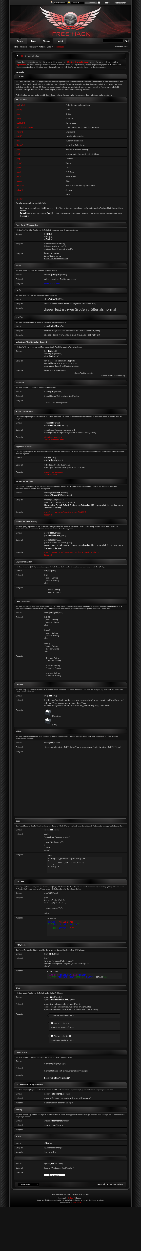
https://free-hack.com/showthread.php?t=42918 (65, 512)
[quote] (19, 181)
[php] (18, 172)
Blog (33, 41)
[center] (30, 127)
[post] (18, 149)
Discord (46, 41)
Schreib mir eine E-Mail (54, 439)
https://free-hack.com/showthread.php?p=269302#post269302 (71, 552)
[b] (17, 105)
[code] (18, 167)
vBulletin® (71, 1198)
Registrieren (120, 3)
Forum (20, 41)
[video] (19, 163)
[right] (24, 127)
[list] (18, 154)
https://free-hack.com (53, 472)
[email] (19, 136)
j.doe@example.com (53, 437)
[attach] (19, 190)
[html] (18, 176)
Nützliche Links (45, 47)
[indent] (19, 132)
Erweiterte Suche (120, 47)
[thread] (19, 145)
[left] (18, 127)
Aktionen (32, 47)
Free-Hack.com (50, 474)
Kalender (23, 47)
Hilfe (107, 3)
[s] (17, 194)
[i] (20, 105)
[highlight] (20, 123)
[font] (18, 118)
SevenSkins (77, 1202)
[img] (18, 158)
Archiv (109, 1184)
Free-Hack (101, 1184)
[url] (18, 140)
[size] (18, 114)
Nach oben (118, 1184)
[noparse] (20, 185)
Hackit (60, 41)
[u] (23, 105)
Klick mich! (48, 515)
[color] (19, 109)
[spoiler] (19, 199)
